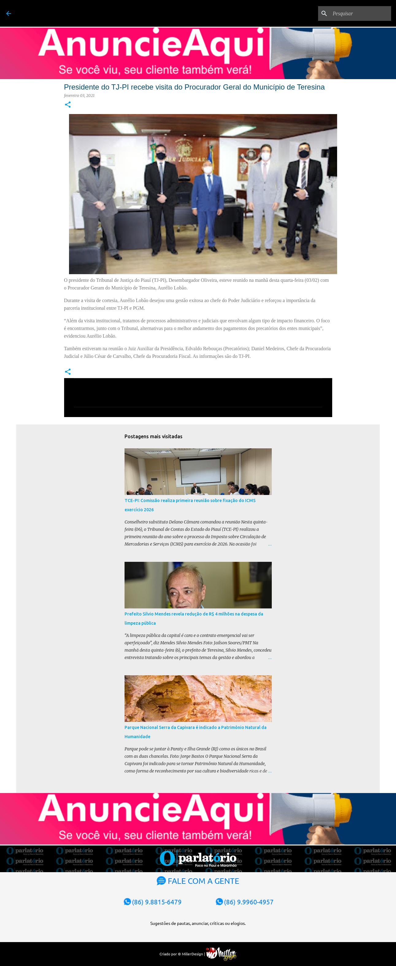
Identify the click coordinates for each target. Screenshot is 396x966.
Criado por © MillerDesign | (198, 953)
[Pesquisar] (359, 13)
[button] (67, 105)
